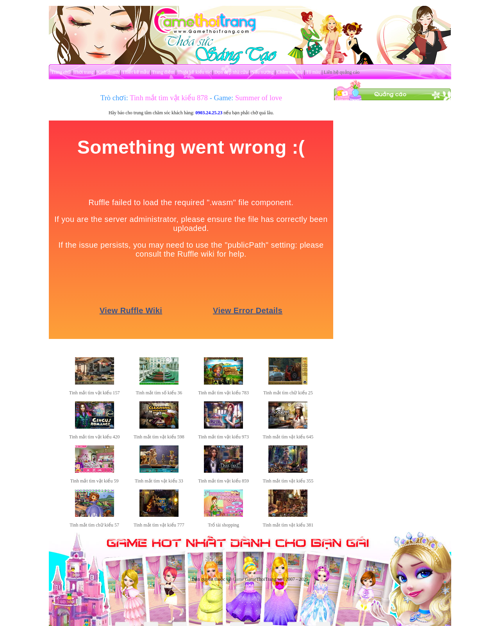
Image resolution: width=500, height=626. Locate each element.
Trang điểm (163, 72)
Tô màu (313, 72)
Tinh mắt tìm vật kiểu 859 (223, 481)
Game (238, 579)
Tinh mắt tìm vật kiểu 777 (159, 525)
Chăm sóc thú (290, 72)
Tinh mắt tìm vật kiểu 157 (94, 392)
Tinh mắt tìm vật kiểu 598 (159, 437)
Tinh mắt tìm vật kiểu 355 (288, 481)
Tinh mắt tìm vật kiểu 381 (288, 525)
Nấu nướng (262, 72)
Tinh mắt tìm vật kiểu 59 (94, 481)
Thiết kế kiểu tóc (194, 72)
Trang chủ (61, 72)
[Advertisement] (392, 218)
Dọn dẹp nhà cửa (231, 72)
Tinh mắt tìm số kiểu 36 (159, 392)
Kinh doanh (108, 72)
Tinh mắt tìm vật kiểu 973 (223, 437)
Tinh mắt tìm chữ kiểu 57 (94, 525)
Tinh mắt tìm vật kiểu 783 (223, 392)
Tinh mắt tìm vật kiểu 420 (94, 437)
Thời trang (84, 72)
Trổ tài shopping (223, 525)
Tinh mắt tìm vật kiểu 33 (159, 481)
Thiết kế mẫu (135, 72)
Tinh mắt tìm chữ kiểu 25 (288, 392)
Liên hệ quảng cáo (342, 72)
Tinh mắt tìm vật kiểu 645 (288, 437)
